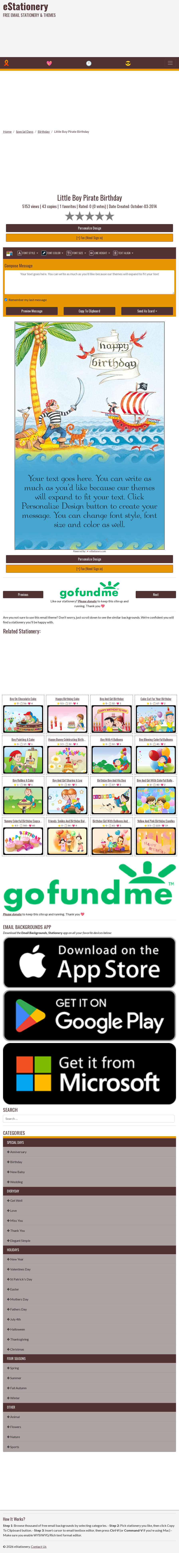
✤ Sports (13, 1447)
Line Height (98, 253)
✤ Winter (13, 1398)
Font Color (51, 253)
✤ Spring (13, 1368)
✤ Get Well (14, 1200)
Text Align (122, 253)
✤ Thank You (16, 1230)
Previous (23, 594)
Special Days (24, 131)
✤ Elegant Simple (18, 1240)
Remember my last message (27, 300)
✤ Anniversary (17, 1152)
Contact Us (38, 1546)
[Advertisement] (121, 28)
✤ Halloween (16, 1329)
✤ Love (12, 1210)
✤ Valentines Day (19, 1269)
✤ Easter (13, 1289)
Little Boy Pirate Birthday (71, 131)
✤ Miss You (15, 1220)
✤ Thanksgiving (18, 1339)
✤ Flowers (14, 1427)
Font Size (75, 253)
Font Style (26, 253)
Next (156, 594)
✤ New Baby (16, 1172)
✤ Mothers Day (17, 1299)
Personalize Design (89, 228)
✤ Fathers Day (17, 1309)
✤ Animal (13, 1417)
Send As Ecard (146, 311)
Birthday (44, 131)
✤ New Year (15, 1259)
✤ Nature (13, 1437)
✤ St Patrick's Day (19, 1279)
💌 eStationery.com (96, 551)
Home (7, 131)
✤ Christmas (15, 1349)
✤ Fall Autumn (17, 1388)
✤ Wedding (15, 1182)
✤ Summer (14, 1378)
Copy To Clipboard (89, 311)
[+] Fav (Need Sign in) (89, 237)
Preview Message (31, 311)
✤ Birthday (14, 1162)
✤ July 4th (14, 1319)
